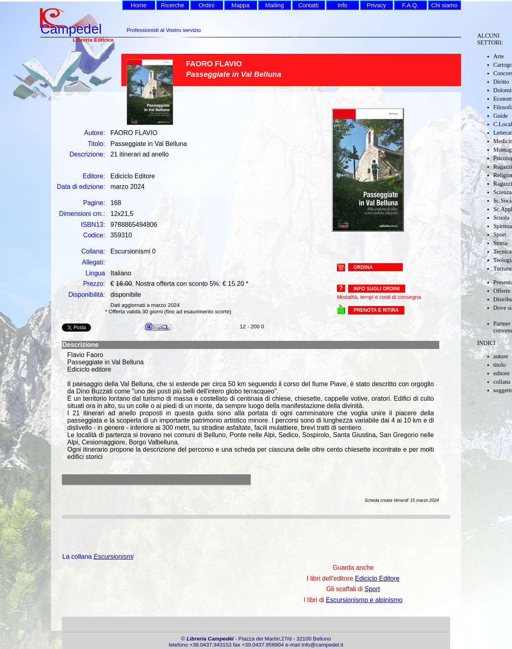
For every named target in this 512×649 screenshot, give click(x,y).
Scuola (501, 217)
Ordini (206, 5)
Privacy (376, 5)
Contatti (308, 5)
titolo (499, 364)
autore (500, 356)
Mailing (274, 5)
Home (138, 5)
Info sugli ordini (376, 289)
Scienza (502, 192)
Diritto (501, 81)
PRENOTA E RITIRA (376, 310)
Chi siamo (444, 5)
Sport (499, 234)
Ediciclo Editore (377, 578)
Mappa (240, 5)
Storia (500, 243)
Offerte (501, 291)
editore (501, 373)
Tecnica (502, 251)
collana (501, 381)
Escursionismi (113, 556)
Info (342, 5)
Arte (498, 56)
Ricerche (172, 5)
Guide (500, 115)
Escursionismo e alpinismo (364, 599)
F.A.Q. (410, 5)
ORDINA (362, 267)
